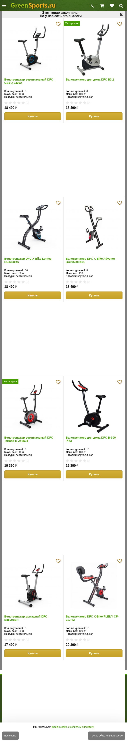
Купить (33, 116)
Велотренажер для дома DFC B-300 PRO (91, 439)
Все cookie (10, 735)
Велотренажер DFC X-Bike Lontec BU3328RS (27, 260)
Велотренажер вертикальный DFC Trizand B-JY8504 (28, 439)
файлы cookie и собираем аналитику (73, 727)
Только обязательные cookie (106, 735)
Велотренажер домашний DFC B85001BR (25, 618)
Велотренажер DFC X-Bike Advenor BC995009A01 (90, 260)
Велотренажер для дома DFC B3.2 (90, 79)
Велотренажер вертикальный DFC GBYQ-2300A (28, 81)
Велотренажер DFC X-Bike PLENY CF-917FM (92, 618)
